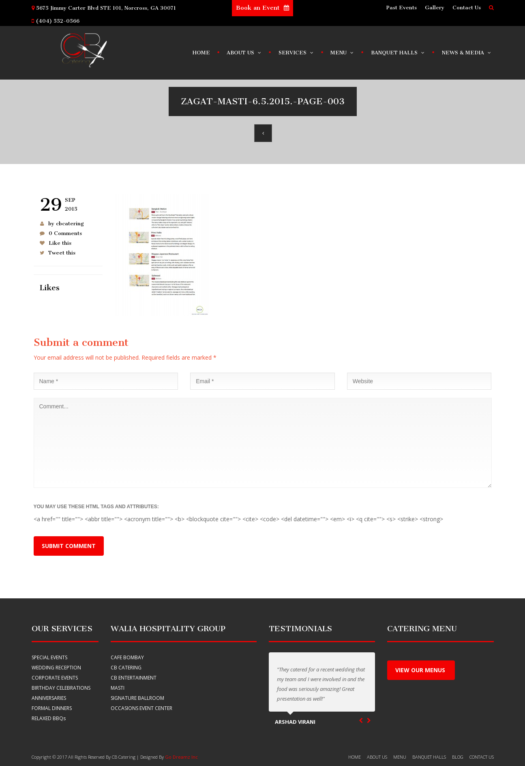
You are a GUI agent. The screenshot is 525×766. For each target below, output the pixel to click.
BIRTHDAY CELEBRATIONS (61, 687)
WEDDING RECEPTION (56, 667)
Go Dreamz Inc (181, 757)
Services (296, 51)
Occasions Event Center (141, 708)
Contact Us (466, 7)
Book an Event (262, 7)
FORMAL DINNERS (52, 708)
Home (201, 53)
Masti (117, 687)
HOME (354, 757)
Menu (342, 51)
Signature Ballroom (137, 698)
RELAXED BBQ (49, 718)
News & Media (467, 51)
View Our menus (421, 670)
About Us (244, 51)
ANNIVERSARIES (49, 698)
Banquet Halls (398, 51)
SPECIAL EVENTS (49, 657)
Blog (457, 757)
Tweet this (61, 253)
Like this (60, 243)
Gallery (434, 7)
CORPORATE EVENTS (55, 677)
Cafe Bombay (127, 657)
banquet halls (429, 757)
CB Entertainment (133, 677)
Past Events (401, 7)
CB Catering (126, 667)
